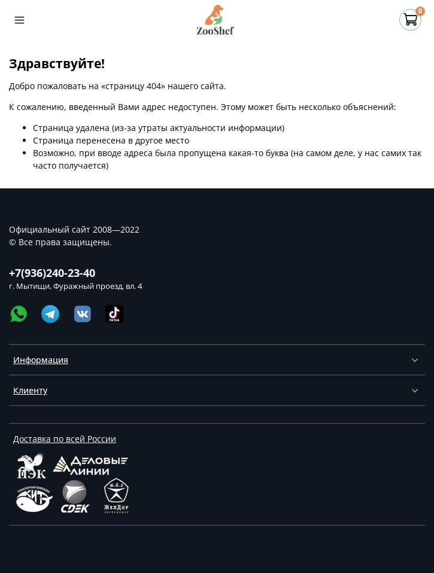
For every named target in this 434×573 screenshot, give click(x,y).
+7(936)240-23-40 (52, 273)
